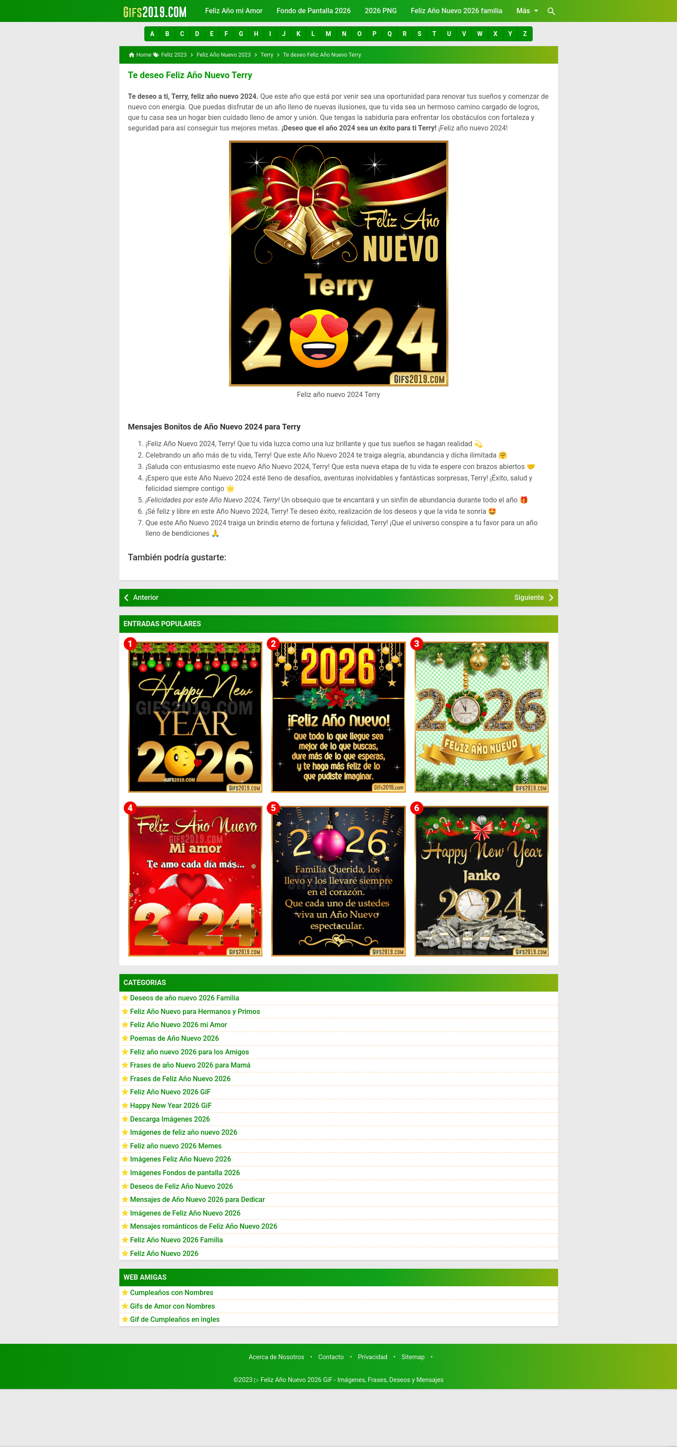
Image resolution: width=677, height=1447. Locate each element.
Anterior (146, 597)
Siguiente (529, 597)
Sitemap (413, 1357)
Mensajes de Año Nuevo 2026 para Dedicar (197, 1199)
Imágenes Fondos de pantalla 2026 (185, 1173)
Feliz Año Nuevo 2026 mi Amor (178, 1025)
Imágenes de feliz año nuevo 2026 (183, 1132)
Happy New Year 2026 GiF (171, 1105)
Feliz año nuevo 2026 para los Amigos (189, 1052)
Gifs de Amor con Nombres (172, 1306)
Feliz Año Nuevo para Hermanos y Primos (195, 1011)
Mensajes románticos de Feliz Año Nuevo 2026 (204, 1226)
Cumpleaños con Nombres (172, 1292)
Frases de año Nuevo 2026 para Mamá (190, 1065)
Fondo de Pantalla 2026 (313, 11)
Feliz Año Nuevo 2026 (164, 1253)
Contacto (331, 1357)
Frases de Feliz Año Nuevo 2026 (180, 1079)
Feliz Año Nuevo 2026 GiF (170, 1092)
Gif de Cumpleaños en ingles (175, 1319)
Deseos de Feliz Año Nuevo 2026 (181, 1186)
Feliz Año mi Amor (234, 11)
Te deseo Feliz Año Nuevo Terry (190, 75)
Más (528, 10)
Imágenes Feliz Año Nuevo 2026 (180, 1159)
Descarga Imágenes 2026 (170, 1119)
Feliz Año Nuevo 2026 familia (456, 11)
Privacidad (372, 1357)
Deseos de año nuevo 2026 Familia (185, 998)
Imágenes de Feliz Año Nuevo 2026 (185, 1213)
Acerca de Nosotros (276, 1357)
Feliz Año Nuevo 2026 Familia (176, 1240)
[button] (152, 33)
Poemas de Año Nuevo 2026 (174, 1038)
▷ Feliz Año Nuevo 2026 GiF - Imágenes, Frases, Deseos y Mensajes (349, 1380)
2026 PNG (381, 11)
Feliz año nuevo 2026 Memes (176, 1146)
